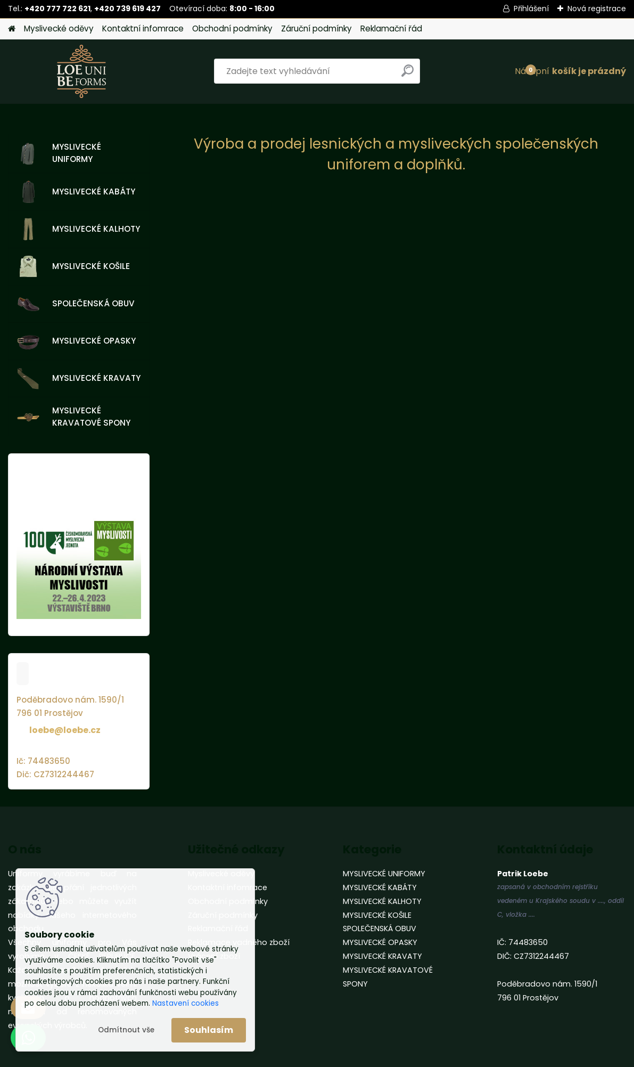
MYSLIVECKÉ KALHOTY (78, 229)
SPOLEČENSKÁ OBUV (76, 304)
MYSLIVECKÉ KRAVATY (79, 379)
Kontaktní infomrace (143, 28)
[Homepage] (11, 29)
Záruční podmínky (316, 28)
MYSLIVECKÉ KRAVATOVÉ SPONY (73, 416)
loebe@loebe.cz (65, 730)
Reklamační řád (391, 28)
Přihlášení (531, 8)
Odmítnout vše (126, 1030)
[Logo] (81, 71)
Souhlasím (208, 1030)
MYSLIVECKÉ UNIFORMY (59, 153)
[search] (407, 74)
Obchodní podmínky (232, 28)
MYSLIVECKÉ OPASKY (76, 341)
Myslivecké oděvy (59, 28)
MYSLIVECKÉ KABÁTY (76, 192)
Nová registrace (596, 8)
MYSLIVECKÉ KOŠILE (73, 266)
